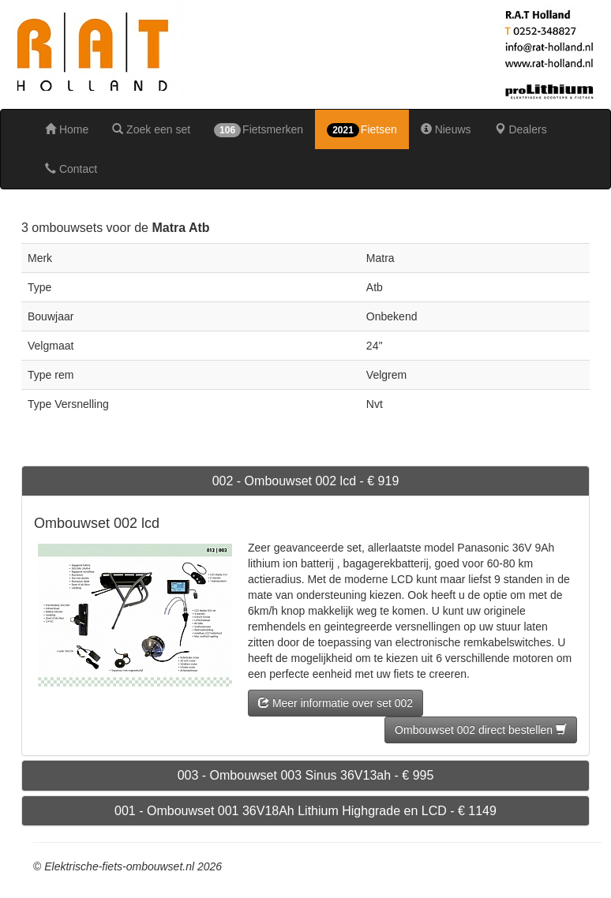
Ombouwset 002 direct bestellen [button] (481, 730)
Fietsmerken (258, 130)
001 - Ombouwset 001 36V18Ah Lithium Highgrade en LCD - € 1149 (305, 811)
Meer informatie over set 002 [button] (335, 703)
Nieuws (446, 129)
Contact (71, 169)
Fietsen (362, 130)
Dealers (521, 129)
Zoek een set (151, 129)
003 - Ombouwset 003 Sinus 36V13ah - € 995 (306, 775)
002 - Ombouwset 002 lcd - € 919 (305, 481)
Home (66, 129)
